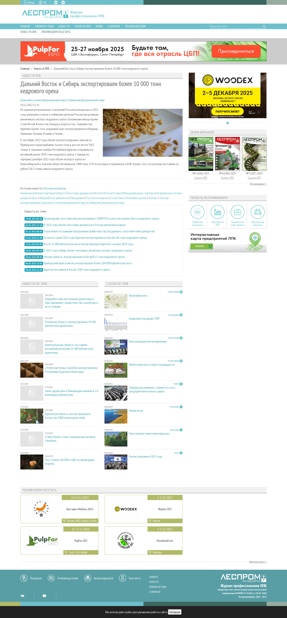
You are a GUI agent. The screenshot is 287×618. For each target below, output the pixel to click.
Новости (64, 26)
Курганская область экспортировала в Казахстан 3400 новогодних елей (67, 416)
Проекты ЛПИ (83, 26)
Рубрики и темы (44, 26)
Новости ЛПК (28, 32)
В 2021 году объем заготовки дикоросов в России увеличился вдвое (85, 225)
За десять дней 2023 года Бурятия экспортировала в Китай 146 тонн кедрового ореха (95, 238)
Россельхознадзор (54, 188)
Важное (153, 577)
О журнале (114, 26)
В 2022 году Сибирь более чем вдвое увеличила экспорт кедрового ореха (88, 250)
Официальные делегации (257, 223)
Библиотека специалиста (197, 223)
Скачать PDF (200, 178)
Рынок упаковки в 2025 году (145, 456)
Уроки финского (138, 295)
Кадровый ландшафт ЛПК (144, 318)
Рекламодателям (135, 26)
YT (44, 596)
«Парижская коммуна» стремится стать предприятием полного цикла (152, 389)
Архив (99, 26)
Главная (25, 26)
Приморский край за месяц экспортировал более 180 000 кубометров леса (88, 263)
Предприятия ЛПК (217, 223)
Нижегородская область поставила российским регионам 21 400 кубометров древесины (69, 348)
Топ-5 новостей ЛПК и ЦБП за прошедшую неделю (69, 461)
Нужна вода (136, 410)
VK (56, 2)
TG (63, 2)
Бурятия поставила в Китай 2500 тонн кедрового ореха (77, 269)
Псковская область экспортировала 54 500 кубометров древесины (70, 324)
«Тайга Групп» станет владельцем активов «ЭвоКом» (70, 439)
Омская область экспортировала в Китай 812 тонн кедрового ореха (84, 257)
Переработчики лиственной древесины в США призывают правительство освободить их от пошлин (71, 302)
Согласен (174, 612)
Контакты (135, 578)
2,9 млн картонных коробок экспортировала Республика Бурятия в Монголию (71, 369)
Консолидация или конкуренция (148, 341)
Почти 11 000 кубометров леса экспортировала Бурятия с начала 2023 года (88, 244)
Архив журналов (103, 578)
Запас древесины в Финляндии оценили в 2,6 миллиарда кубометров (71, 393)
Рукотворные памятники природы (149, 433)
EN (44, 2)
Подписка (36, 578)
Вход (31, 2)
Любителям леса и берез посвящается (152, 364)
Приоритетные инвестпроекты (238, 223)
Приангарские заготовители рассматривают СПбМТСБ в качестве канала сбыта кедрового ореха (101, 218)
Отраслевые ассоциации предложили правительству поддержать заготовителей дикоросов (99, 231)
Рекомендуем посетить (56, 32)
